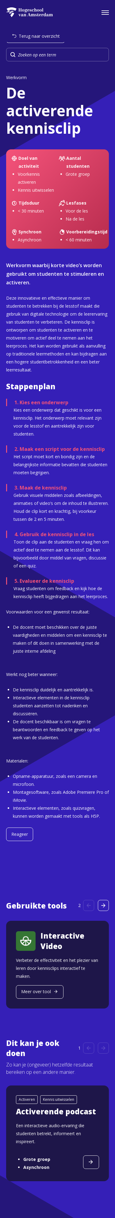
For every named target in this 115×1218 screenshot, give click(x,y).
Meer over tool (36, 991)
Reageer (19, 834)
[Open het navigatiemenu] (105, 12)
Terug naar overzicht (39, 36)
